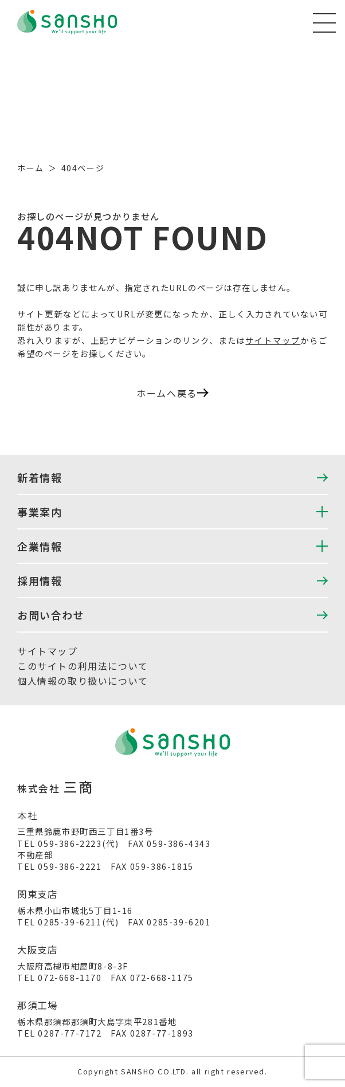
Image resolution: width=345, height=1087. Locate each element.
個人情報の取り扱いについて (82, 681)
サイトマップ (272, 340)
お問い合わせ (51, 614)
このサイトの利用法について (82, 666)
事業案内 (39, 511)
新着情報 (39, 477)
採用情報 (39, 580)
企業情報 (39, 546)
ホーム (30, 168)
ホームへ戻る (172, 393)
